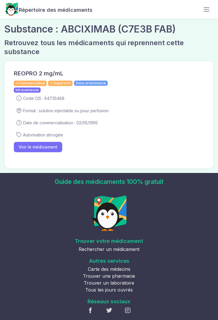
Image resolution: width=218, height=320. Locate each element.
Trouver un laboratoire (109, 283)
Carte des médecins (109, 269)
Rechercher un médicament (109, 249)
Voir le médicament (38, 146)
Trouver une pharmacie (109, 276)
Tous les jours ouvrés (109, 290)
